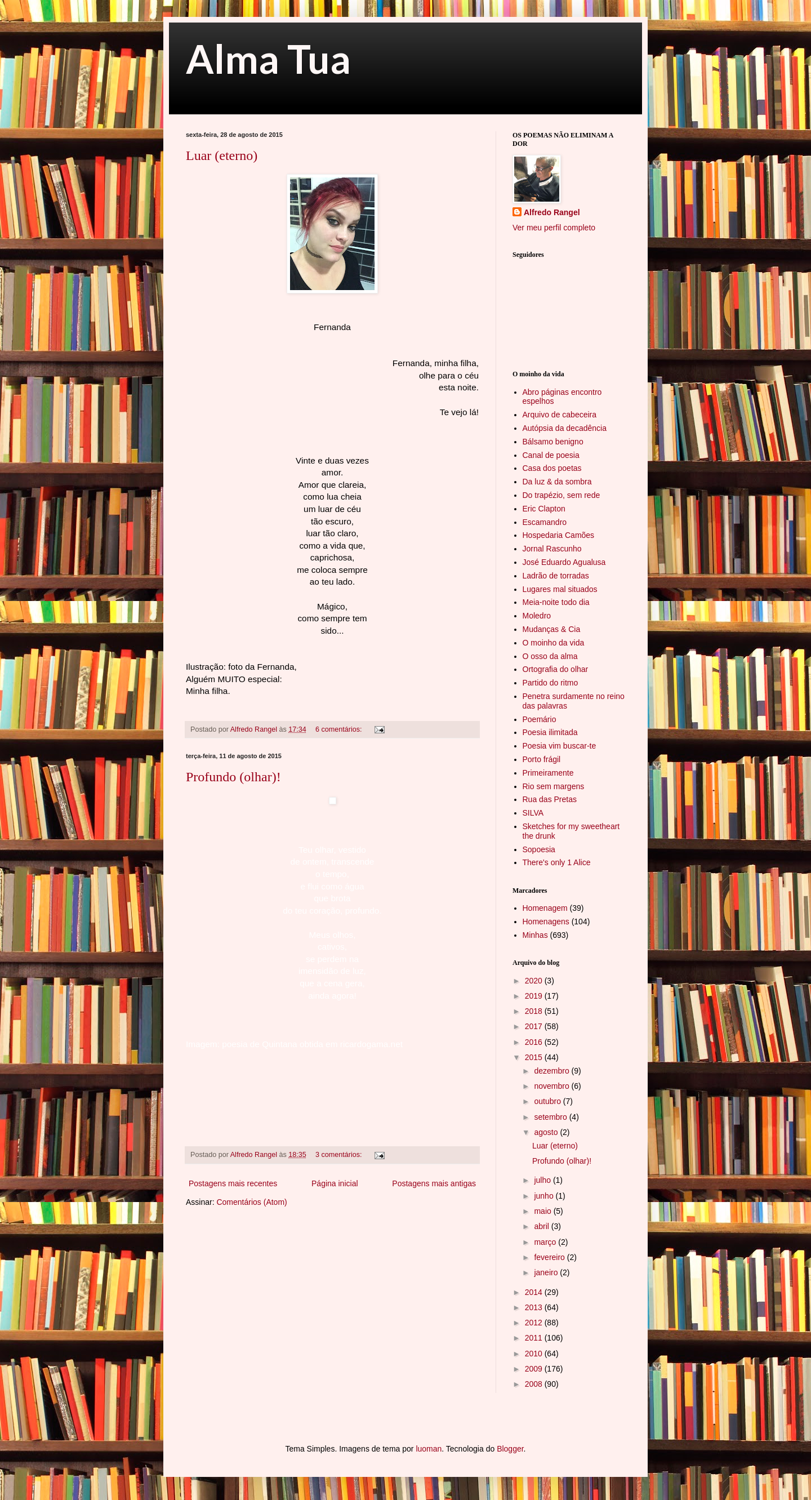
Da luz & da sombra (557, 481)
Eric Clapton (544, 508)
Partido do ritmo (550, 682)
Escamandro (545, 522)
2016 (535, 1042)
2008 (535, 1383)
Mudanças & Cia (552, 629)
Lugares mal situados (560, 589)
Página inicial (334, 1183)
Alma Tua (268, 58)
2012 (535, 1322)
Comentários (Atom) (251, 1202)
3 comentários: (339, 1155)
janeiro (547, 1272)
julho (543, 1180)
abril (542, 1226)
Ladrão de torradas (556, 575)
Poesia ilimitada (550, 732)
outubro (548, 1101)
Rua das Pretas (550, 799)
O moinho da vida (554, 642)
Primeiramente (548, 772)
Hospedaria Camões (559, 535)
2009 (535, 1368)
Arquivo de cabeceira (560, 414)
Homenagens (546, 921)
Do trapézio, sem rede (561, 495)
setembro (551, 1116)
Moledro (537, 615)
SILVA (533, 812)
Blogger (510, 1448)
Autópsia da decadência (565, 428)
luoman (429, 1448)
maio (543, 1211)
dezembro (552, 1070)
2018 (535, 1011)
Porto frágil (542, 759)
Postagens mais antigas (434, 1183)
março (546, 1242)
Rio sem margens (554, 786)
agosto (547, 1132)
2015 (535, 1057)
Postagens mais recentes (233, 1183)
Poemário (539, 719)
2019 (535, 995)
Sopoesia (539, 849)
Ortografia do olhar (556, 669)
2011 (535, 1337)
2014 (535, 1292)
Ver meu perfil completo (554, 227)
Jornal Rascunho (552, 548)
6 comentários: (339, 729)
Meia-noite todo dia (556, 602)
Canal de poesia (551, 455)
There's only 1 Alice (557, 862)
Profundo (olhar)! (233, 776)
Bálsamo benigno (553, 441)
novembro (552, 1085)
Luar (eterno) (221, 155)
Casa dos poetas (552, 468)
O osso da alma (550, 656)
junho (544, 1195)
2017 (535, 1026)
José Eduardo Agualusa (564, 562)
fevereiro (550, 1257)
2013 (535, 1307)
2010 (535, 1353)
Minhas (535, 935)
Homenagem (545, 908)
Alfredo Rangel (552, 212)
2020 (535, 980)
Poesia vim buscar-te (559, 745)
